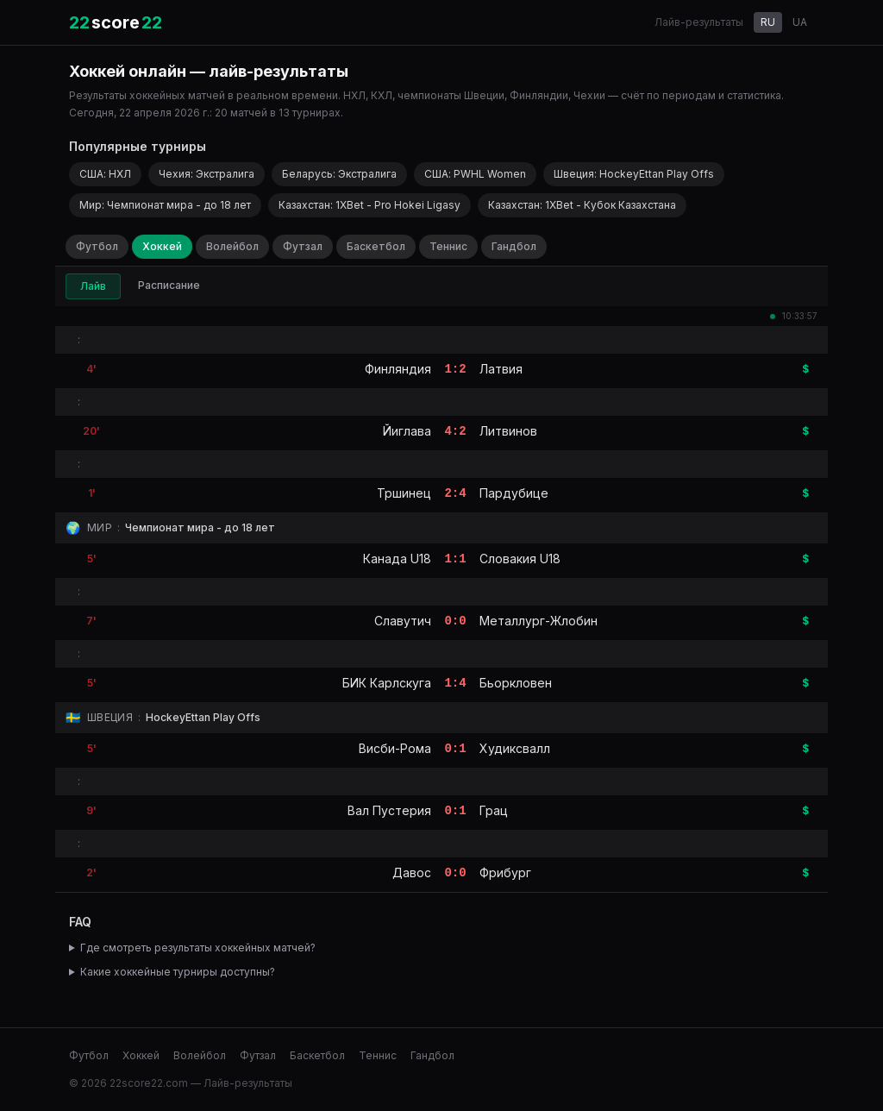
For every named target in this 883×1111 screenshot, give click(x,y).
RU (768, 22)
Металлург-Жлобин (538, 620)
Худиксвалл (514, 748)
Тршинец (404, 493)
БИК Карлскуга (386, 682)
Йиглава (407, 431)
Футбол (97, 246)
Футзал (303, 246)
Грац (493, 810)
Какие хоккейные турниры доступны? (177, 971)
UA (799, 22)
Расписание (169, 285)
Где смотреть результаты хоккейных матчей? (198, 947)
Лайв (93, 285)
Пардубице (513, 493)
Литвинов (508, 431)
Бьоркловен (515, 682)
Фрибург (505, 872)
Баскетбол (376, 246)
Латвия (501, 368)
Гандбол (514, 246)
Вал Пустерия (389, 810)
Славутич (402, 620)
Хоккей (162, 246)
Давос (411, 872)
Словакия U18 (519, 558)
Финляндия (398, 368)
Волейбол (232, 246)
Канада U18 (397, 558)
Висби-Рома (395, 748)
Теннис (448, 246)
